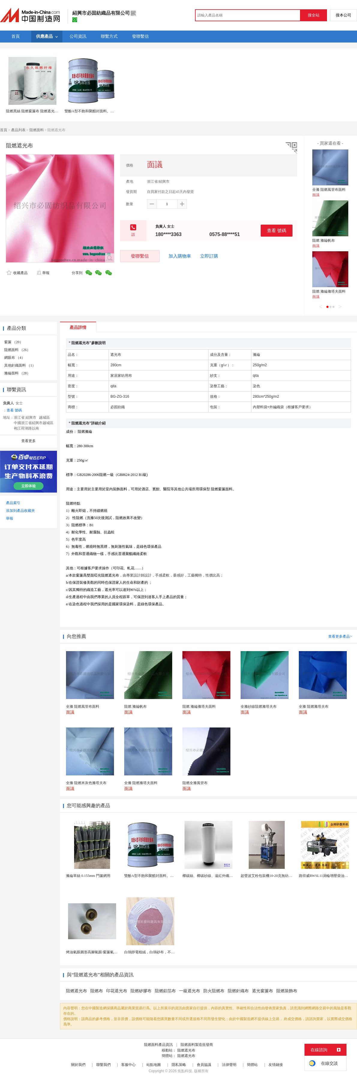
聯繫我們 (103, 1065)
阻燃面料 (36, 130)
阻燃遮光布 (76, 991)
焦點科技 (185, 1071)
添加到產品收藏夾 (20, 511)
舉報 (43, 273)
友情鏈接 (275, 1065)
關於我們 (78, 1065)
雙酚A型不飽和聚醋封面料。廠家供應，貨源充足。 (105, 111)
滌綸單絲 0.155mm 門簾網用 (88, 876)
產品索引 (13, 503)
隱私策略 (179, 1065)
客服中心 (128, 1065)
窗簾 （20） (13, 342)
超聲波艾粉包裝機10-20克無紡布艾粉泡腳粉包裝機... (282, 876)
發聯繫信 (140, 255)
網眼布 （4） (14, 358)
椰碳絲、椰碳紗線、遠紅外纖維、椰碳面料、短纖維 (223, 876)
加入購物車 (180, 256)
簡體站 (252, 1065)
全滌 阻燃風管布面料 (329, 189)
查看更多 (28, 441)
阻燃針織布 (238, 991)
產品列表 (18, 130)
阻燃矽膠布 (141, 991)
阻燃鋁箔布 (165, 991)
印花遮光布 (116, 991)
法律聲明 (229, 1065)
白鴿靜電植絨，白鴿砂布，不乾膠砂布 (154, 952)
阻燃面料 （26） (17, 350)
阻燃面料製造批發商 (197, 1045)
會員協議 (204, 1065)
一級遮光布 (189, 991)
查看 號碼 (276, 230)
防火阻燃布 (213, 991)
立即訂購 (209, 256)
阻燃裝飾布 (286, 991)
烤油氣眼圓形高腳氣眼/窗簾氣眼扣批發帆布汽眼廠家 (108, 952)
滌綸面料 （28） (17, 373)
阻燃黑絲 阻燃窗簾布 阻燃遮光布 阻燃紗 (38, 111)
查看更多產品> (340, 636)
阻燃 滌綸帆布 (323, 240)
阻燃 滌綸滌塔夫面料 (329, 291)
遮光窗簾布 (262, 991)
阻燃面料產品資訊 (158, 1045)
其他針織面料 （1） (20, 365)
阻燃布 (96, 991)
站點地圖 (153, 1065)
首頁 (3, 130)
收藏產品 (17, 273)
